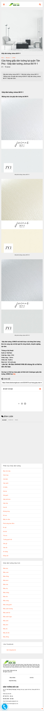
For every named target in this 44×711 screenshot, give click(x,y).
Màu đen (5, 625)
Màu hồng (6, 576)
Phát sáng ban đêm (8, 523)
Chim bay (5, 475)
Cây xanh (5, 483)
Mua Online (12, 677)
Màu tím (5, 596)
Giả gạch (5, 495)
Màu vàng (6, 600)
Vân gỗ (5, 543)
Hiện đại (5, 503)
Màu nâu (5, 584)
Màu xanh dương (8, 608)
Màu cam (6, 572)
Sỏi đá (5, 531)
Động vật (5, 555)
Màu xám (8, 57)
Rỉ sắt (4, 527)
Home (2, 57)
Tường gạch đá (7, 539)
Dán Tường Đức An (11, 650)
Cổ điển (5, 487)
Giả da (5, 491)
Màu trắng (6, 592)
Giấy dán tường (12, 680)
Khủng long (6, 511)
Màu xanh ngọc (7, 616)
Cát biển (5, 479)
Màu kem (5, 580)
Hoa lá (5, 507)
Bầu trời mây (6, 471)
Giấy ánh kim (6, 499)
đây (14, 374)
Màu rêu (5, 588)
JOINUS (13, 57)
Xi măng (5, 551)
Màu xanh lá (6, 612)
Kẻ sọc (5, 515)
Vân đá (5, 547)
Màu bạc (5, 568)
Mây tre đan (6, 519)
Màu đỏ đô (6, 633)
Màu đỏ (5, 629)
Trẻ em (5, 535)
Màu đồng (6, 637)
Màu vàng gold (7, 604)
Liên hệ (31, 677)
